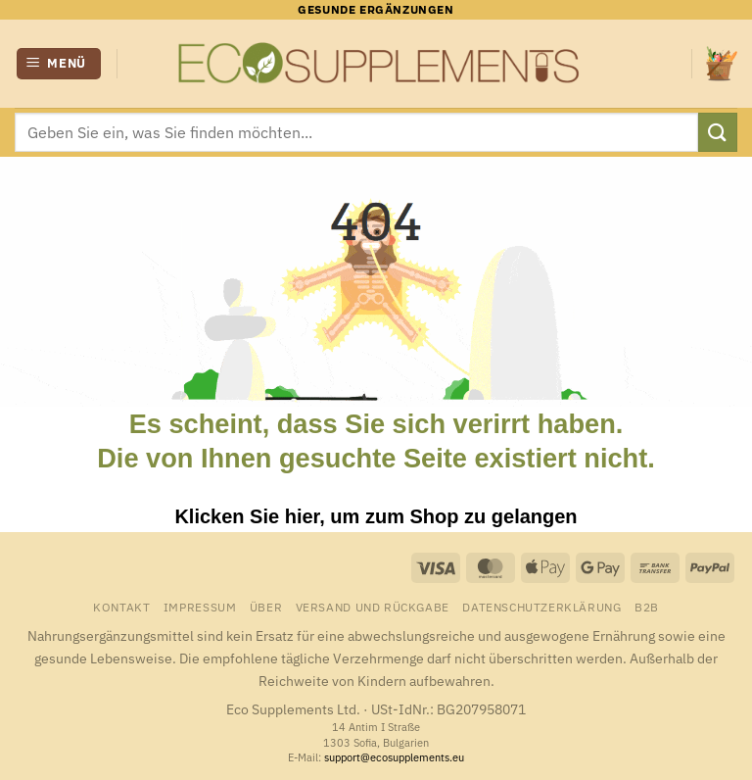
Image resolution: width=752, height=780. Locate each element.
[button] (59, 64)
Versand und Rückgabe (372, 606)
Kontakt (121, 606)
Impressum (200, 606)
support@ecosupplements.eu (394, 757)
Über (266, 606)
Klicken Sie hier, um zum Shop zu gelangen (375, 516)
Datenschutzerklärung (541, 606)
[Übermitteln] (717, 132)
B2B (646, 606)
